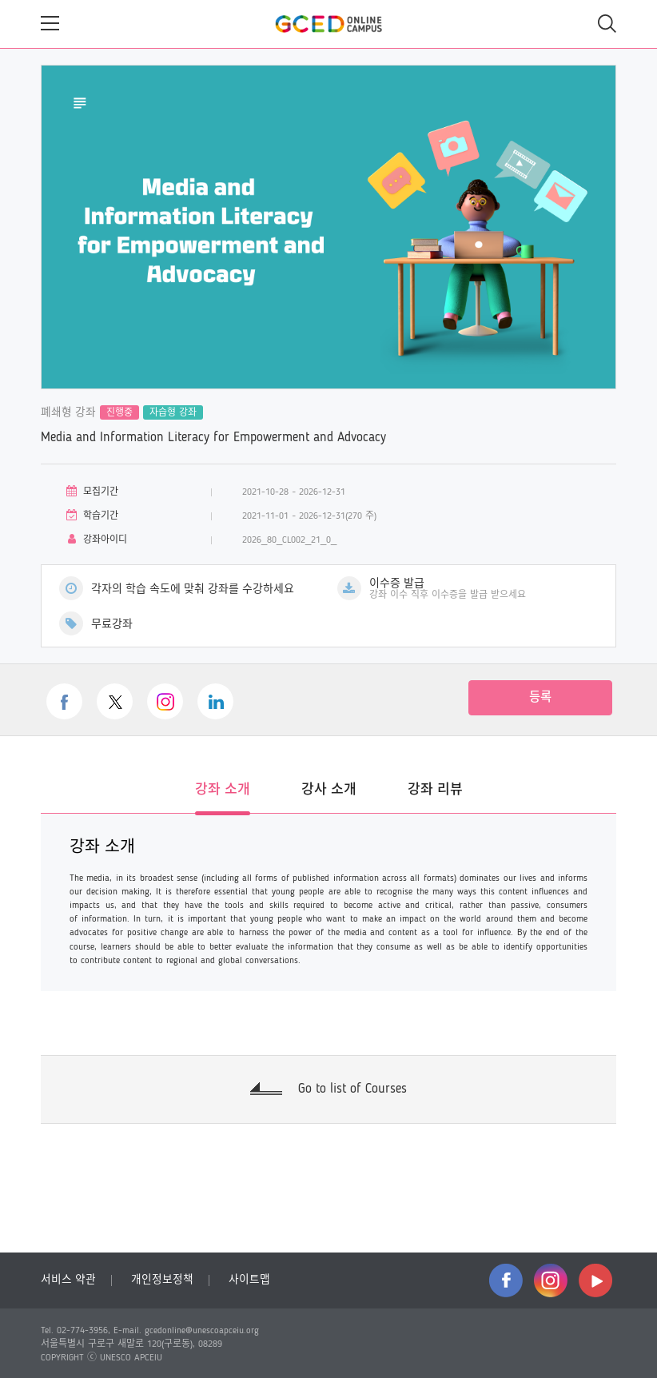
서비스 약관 (68, 1280)
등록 (540, 697)
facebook (506, 1280)
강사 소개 (328, 790)
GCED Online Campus (328, 24)
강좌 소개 (222, 790)
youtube (595, 1280)
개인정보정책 (162, 1280)
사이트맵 (249, 1280)
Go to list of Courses (352, 1089)
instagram (550, 1280)
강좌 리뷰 (435, 790)
